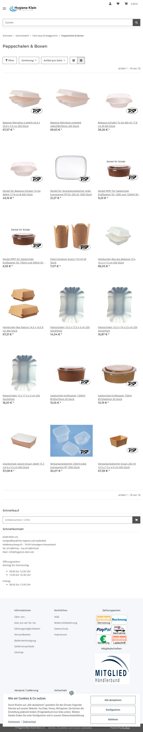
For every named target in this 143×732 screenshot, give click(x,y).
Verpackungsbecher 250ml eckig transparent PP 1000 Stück (68, 465)
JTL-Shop (126, 727)
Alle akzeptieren (113, 700)
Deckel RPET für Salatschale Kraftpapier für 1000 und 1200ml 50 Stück (118, 192)
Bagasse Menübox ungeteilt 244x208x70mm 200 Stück (65, 124)
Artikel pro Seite (53, 60)
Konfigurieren (113, 709)
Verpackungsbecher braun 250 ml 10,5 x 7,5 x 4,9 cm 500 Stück (117, 465)
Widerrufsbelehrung (65, 622)
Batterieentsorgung (25, 640)
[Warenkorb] (131, 3)
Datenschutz (29, 721)
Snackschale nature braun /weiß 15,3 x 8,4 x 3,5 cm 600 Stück (23, 465)
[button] (110, 3)
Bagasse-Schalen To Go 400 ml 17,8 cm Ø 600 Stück (117, 124)
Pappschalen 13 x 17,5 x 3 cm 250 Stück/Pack (21, 397)
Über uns (19, 616)
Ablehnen (113, 719)
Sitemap (18, 652)
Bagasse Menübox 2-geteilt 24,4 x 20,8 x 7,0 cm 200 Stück (21, 124)
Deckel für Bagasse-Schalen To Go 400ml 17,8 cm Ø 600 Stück (21, 192)
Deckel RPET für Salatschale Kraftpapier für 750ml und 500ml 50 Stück (23, 260)
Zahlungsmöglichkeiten (27, 628)
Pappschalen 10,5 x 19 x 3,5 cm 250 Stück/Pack (117, 329)
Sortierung (27, 60)
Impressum (14, 721)
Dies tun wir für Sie (25, 622)
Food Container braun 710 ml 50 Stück (68, 260)
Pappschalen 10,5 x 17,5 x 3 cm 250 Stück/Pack (70, 329)
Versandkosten (22, 634)
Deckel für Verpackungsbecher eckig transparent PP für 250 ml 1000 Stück (71, 192)
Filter (9, 60)
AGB (56, 616)
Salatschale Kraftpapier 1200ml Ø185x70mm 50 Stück (67, 397)
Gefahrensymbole (24, 646)
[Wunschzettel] (118, 3)
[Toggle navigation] (4, 7)
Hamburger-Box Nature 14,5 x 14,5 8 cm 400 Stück (23, 329)
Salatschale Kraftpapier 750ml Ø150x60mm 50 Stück (115, 397)
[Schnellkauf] (68, 519)
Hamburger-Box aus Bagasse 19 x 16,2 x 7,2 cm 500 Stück (116, 260)
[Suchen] (68, 22)
